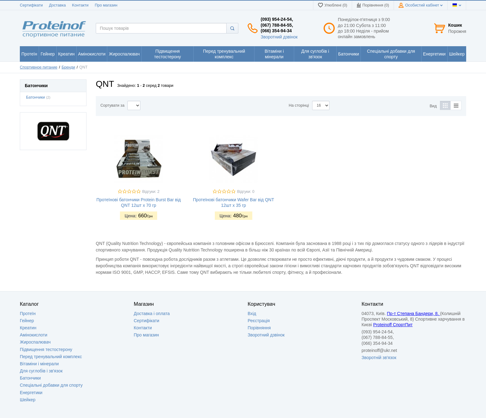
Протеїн (28, 313)
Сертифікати (31, 5)
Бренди (68, 67)
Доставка (57, 5)
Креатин (28, 327)
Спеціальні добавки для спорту (51, 385)
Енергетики (31, 392)
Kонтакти (80, 5)
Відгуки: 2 (151, 191)
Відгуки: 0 (245, 191)
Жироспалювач (35, 342)
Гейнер (27, 320)
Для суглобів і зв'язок (41, 370)
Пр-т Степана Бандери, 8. (413, 313)
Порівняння (259, 327)
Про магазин (106, 5)
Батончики (35, 97)
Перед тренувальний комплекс (51, 356)
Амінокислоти (33, 334)
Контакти (143, 327)
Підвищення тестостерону (46, 349)
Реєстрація (259, 320)
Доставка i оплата (152, 313)
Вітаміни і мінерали (39, 363)
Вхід (252, 313)
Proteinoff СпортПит (393, 324)
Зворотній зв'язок (379, 357)
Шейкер (27, 399)
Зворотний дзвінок (279, 36)
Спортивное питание (38, 67)
